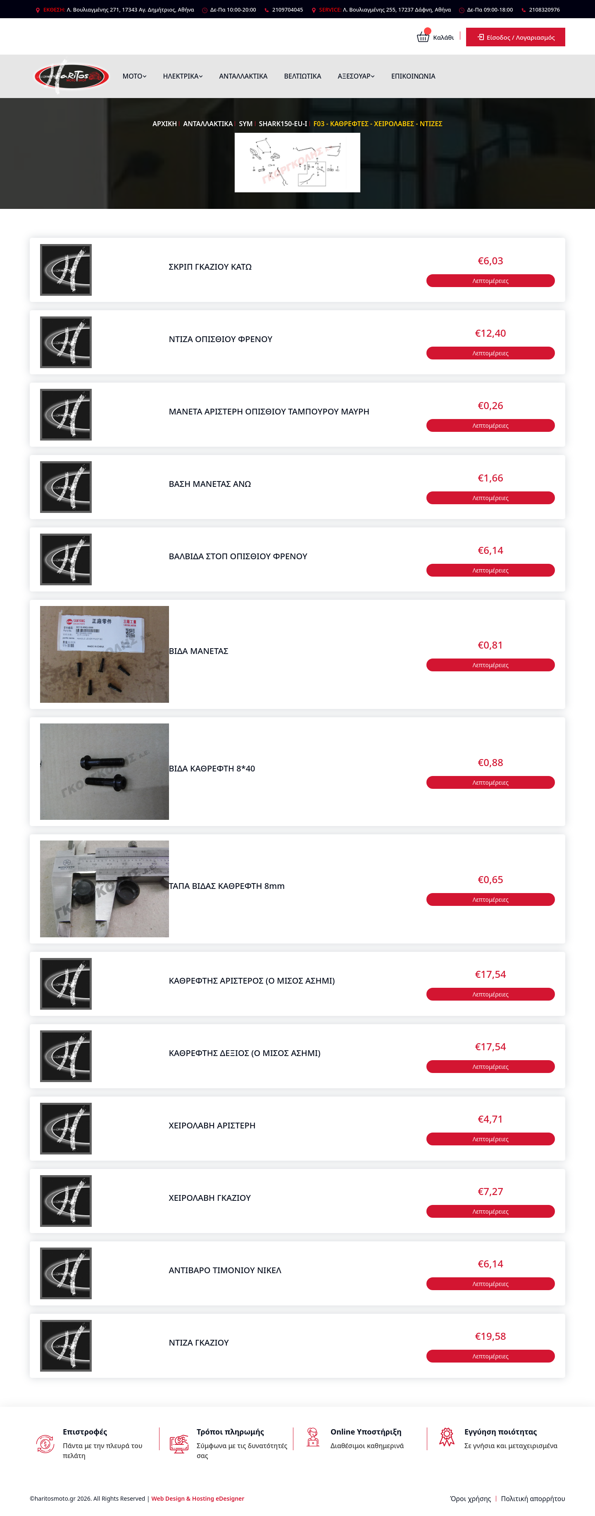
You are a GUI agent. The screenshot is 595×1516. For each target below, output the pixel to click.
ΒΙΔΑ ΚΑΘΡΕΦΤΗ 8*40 (212, 768)
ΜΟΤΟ (135, 76)
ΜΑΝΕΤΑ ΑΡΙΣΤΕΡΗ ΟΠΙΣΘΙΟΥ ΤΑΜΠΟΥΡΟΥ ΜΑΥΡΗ (269, 411)
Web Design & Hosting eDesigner (197, 1498)
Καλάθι (435, 37)
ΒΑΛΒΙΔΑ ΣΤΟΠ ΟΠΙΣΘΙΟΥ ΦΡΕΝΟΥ (238, 556)
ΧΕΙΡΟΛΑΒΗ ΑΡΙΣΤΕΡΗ (212, 1125)
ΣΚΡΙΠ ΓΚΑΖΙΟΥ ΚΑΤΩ (210, 266)
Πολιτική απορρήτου (533, 1498)
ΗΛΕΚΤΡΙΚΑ (183, 76)
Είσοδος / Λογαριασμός (515, 37)
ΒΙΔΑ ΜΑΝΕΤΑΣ (198, 650)
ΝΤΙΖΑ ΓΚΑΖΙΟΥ (199, 1342)
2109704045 (287, 9)
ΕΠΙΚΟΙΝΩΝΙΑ (413, 76)
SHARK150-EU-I (283, 123)
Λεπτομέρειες (491, 281)
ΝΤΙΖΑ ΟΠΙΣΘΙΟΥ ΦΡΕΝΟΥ (221, 339)
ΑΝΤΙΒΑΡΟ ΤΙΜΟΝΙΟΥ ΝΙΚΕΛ (225, 1270)
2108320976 (544, 9)
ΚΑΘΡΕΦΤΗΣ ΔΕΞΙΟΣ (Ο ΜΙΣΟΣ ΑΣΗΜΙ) (245, 1053)
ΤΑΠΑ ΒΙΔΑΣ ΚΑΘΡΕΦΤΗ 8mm (227, 885)
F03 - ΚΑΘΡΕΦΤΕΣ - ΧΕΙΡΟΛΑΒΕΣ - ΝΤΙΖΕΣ (378, 123)
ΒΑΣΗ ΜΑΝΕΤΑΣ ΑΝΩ (210, 483)
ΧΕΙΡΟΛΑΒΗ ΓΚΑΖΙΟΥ (210, 1197)
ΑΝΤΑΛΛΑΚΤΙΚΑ (243, 76)
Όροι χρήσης (470, 1498)
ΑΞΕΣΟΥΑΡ (356, 76)
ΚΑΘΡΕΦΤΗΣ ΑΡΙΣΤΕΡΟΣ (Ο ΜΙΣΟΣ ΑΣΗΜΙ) (252, 980)
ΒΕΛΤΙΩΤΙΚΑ (302, 76)
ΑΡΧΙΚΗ (164, 123)
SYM (245, 123)
